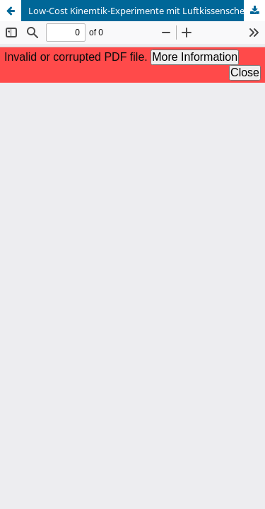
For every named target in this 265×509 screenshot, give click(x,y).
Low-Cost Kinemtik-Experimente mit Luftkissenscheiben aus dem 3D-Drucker (146, 10)
